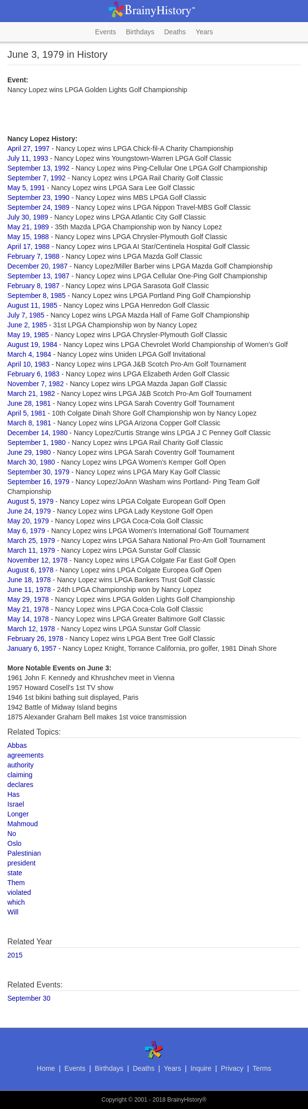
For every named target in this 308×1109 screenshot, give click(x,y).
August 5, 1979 (30, 501)
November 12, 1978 (37, 560)
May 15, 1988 (28, 237)
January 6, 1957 (31, 648)
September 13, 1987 (38, 276)
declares (20, 785)
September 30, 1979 (38, 472)
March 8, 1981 (29, 423)
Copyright (113, 1099)
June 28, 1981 (29, 403)
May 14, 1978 (28, 619)
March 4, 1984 (29, 354)
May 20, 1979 (28, 521)
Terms (262, 1068)
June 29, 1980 (29, 452)
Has (13, 794)
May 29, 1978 (28, 599)
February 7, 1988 (33, 256)
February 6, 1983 (33, 374)
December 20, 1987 (37, 266)
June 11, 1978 (29, 589)
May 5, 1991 (26, 188)
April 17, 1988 (28, 246)
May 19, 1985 (28, 335)
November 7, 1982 (35, 384)
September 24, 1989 (38, 207)
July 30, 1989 (27, 217)
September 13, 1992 (38, 168)
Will (13, 912)
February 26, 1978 (35, 638)
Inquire (201, 1068)
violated (19, 892)
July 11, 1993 (27, 158)
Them (16, 883)
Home (46, 1068)
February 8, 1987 (33, 286)
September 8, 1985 (36, 295)
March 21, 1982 (31, 393)
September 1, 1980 (36, 442)
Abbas (17, 745)
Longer (18, 814)
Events (105, 32)
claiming (19, 775)
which (16, 902)
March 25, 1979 (31, 540)
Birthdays (140, 32)
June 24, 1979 (29, 511)
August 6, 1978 (30, 570)
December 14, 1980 (37, 433)
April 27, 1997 (28, 148)
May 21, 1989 (28, 227)
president (21, 863)
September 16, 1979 (38, 482)
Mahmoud (22, 824)
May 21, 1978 (28, 609)
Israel (15, 804)
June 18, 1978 (29, 580)
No (11, 834)
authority (20, 765)
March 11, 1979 (31, 550)
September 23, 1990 (38, 197)
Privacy (232, 1068)
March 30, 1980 (31, 462)
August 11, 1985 (32, 305)
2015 (15, 955)
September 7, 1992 (36, 178)
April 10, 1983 (28, 364)
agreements (25, 755)
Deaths (175, 32)
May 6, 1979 (26, 531)
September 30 (28, 998)
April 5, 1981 (26, 413)
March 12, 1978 (31, 629)
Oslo (14, 843)
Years (204, 32)
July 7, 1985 (26, 315)
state (14, 873)
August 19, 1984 (32, 344)
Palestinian (24, 853)
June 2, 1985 (27, 325)
